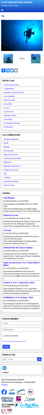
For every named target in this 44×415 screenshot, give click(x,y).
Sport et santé (9, 185)
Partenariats (8, 127)
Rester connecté (10, 336)
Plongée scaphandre (11, 139)
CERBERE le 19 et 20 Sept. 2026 (18, 297)
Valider (6, 347)
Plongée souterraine (11, 170)
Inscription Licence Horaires (14, 92)
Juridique (7, 178)
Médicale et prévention (12, 166)
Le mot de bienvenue (11, 85)
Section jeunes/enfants (12, 158)
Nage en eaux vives (11, 155)
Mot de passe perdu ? (20, 341)
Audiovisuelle (8, 151)
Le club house (9, 112)
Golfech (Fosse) (10, 215)
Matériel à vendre (10, 115)
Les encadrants (9, 96)
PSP (5, 174)
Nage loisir (7, 162)
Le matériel (8, 104)
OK (39, 359)
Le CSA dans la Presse (12, 123)
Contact (4, 385)
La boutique (8, 119)
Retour (22, 58)
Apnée (6, 143)
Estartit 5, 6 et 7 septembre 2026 (18, 282)
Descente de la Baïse (11, 181)
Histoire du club (9, 100)
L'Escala (7, 230)
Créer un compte (7, 341)
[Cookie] (4, 410)
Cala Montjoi (9, 198)
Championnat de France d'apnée (18, 247)
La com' (6, 108)
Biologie (7, 147)
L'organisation (9, 89)
